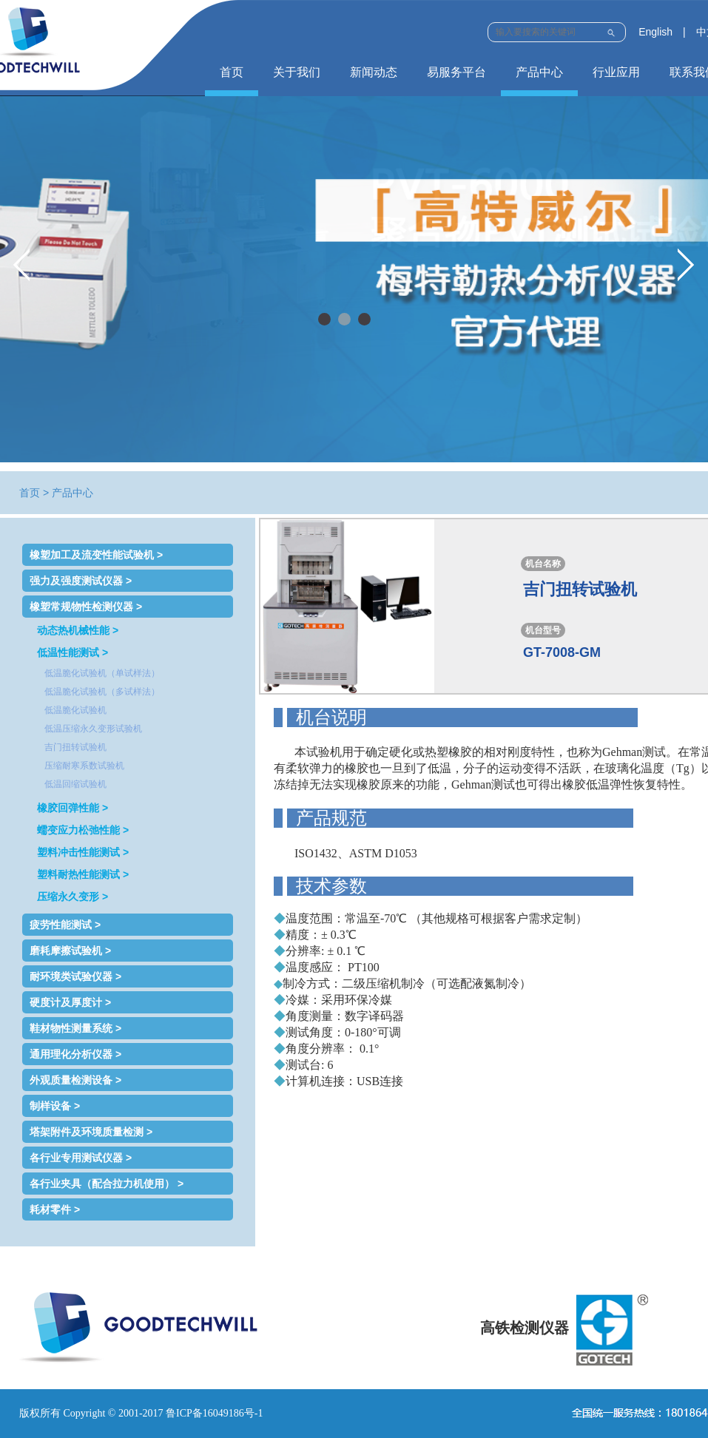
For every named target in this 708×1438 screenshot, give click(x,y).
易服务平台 (456, 72)
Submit (610, 30)
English (655, 32)
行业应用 (616, 72)
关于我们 (296, 72)
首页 (231, 72)
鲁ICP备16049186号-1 (214, 1413)
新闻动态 (373, 72)
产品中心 (539, 72)
